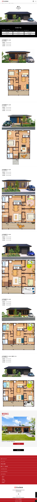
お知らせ (3, 476)
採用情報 (3, 482)
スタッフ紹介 (3, 480)
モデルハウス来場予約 (18, 499)
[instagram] (33, 1)
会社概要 (3, 479)
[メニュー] (35, 1)
